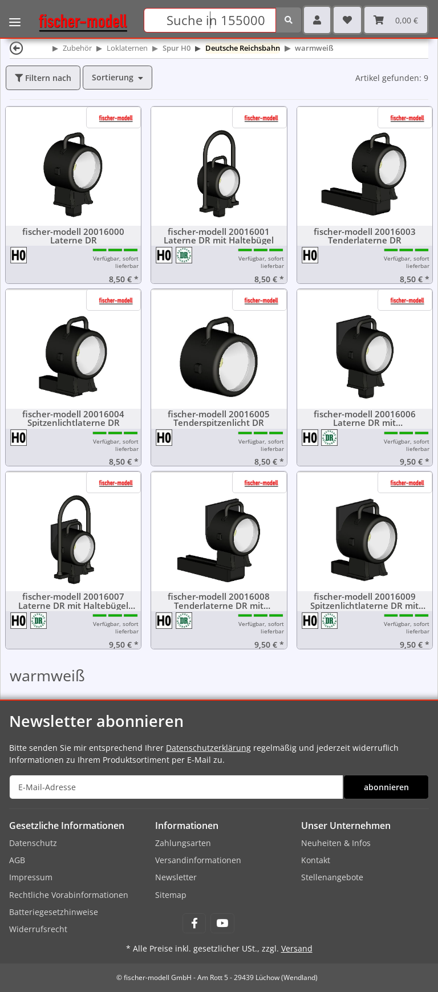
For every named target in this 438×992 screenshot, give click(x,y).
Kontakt (315, 860)
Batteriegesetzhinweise (53, 911)
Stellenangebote (332, 877)
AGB (17, 860)
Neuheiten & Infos (336, 842)
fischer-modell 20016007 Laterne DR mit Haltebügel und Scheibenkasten (73, 600)
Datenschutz (33, 842)
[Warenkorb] (396, 20)
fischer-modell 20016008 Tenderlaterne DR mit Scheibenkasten (219, 600)
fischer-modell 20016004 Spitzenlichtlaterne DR (73, 418)
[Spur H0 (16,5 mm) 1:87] (19, 254)
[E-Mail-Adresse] (176, 787)
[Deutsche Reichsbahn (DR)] (184, 254)
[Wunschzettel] (347, 20)
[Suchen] (210, 20)
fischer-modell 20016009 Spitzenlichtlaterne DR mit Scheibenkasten (364, 600)
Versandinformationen (198, 860)
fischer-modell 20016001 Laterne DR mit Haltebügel (219, 236)
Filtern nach (43, 77)
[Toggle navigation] (15, 14)
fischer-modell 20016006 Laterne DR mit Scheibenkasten (365, 418)
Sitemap (170, 894)
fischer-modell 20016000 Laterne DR (73, 236)
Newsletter (176, 877)
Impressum (30, 877)
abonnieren (386, 787)
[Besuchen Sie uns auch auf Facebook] (194, 923)
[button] (317, 20)
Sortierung (112, 77)
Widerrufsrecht (38, 929)
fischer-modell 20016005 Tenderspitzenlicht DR (219, 418)
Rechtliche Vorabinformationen (68, 894)
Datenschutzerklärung (208, 747)
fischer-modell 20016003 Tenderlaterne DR (365, 236)
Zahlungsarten (183, 842)
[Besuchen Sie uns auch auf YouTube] (222, 923)
